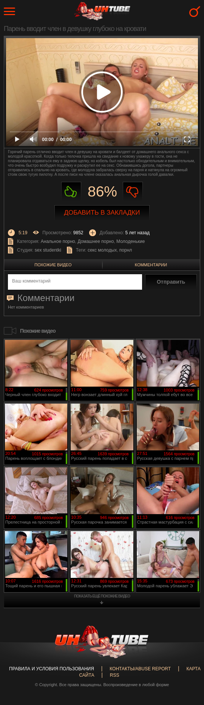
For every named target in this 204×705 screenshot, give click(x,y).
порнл (125, 250)
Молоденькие (130, 241)
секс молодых (102, 250)
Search (194, 11)
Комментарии (151, 265)
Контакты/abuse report (140, 668)
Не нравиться (133, 192)
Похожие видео (52, 265)
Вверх (187, 663)
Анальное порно (58, 241)
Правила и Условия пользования (51, 668)
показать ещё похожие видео (102, 596)
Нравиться (71, 192)
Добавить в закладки (102, 212)
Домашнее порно (95, 241)
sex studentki (48, 250)
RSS (114, 675)
